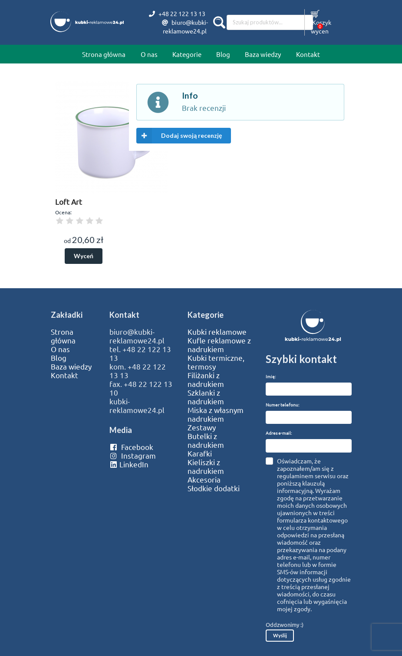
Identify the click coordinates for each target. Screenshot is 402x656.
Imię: (271, 376)
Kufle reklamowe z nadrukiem (219, 344)
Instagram (132, 455)
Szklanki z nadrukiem (206, 397)
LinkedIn (128, 464)
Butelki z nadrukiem (206, 440)
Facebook (131, 447)
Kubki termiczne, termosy (216, 362)
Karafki (200, 453)
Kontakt (308, 54)
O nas (149, 54)
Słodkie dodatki (214, 488)
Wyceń (83, 256)
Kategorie (186, 54)
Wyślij (280, 635)
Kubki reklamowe (217, 331)
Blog (223, 54)
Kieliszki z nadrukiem (206, 466)
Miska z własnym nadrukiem (216, 414)
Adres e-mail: (279, 433)
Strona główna (103, 54)
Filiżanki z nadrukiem (206, 379)
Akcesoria (204, 479)
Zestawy (202, 427)
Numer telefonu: (282, 404)
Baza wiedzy (263, 54)
